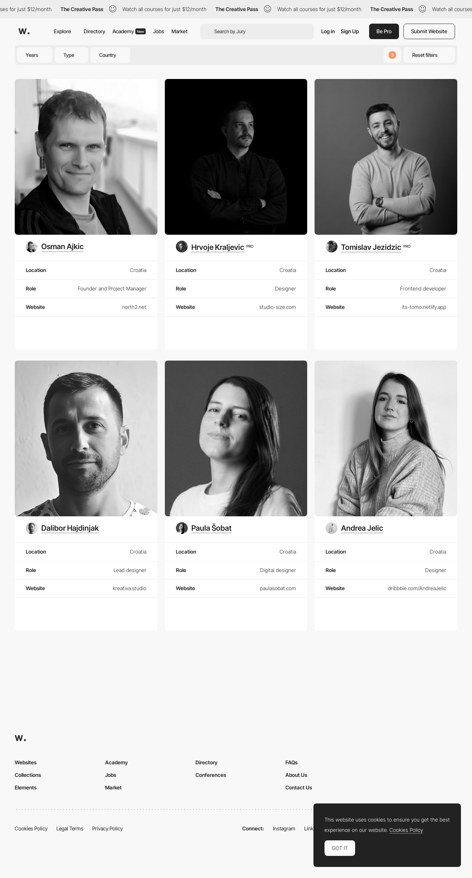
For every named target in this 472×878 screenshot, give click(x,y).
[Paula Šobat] (204, 528)
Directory (94, 31)
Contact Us (298, 787)
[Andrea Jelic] (354, 528)
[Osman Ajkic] (55, 246)
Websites (26, 762)
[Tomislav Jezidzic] (368, 246)
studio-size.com (277, 307)
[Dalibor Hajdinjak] (62, 528)
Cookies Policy (31, 828)
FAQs (291, 762)
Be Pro (384, 31)
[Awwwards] (24, 31)
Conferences (210, 775)
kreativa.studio (129, 588)
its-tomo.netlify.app (424, 307)
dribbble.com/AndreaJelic (417, 588)
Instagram (284, 828)
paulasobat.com (278, 588)
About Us (296, 775)
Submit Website (429, 31)
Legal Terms (69, 828)
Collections (28, 775)
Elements (26, 787)
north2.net (134, 307)
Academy (129, 31)
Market (179, 31)
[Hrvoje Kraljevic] (214, 246)
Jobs (158, 31)
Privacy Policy (107, 828)
